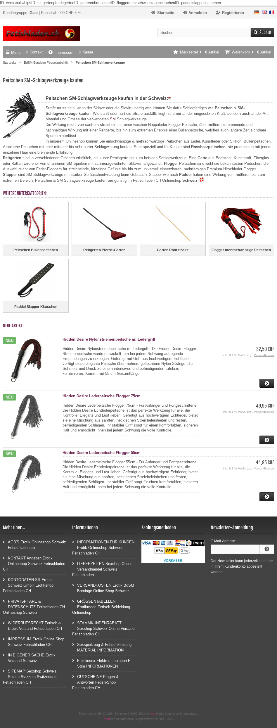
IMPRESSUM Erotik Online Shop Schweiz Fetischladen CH (33, 641)
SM (113, 119)
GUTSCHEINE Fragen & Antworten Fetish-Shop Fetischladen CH (95, 682)
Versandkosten (264, 355)
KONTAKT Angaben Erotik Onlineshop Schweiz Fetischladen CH (34, 563)
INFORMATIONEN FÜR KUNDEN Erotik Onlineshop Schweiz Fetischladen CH (103, 547)
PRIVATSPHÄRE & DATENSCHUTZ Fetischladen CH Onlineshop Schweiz (34, 607)
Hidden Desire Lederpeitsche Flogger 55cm (102, 452)
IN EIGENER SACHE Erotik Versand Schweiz (29, 657)
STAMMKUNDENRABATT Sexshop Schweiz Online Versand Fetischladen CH (103, 628)
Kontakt (34, 52)
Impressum (61, 52)
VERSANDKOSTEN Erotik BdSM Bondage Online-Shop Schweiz (103, 588)
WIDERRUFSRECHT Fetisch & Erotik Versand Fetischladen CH (32, 625)
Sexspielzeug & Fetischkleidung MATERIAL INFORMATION (101, 647)
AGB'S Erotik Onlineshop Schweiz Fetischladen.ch (34, 544)
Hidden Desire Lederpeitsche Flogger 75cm (102, 396)
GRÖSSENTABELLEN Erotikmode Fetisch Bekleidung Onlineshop (101, 607)
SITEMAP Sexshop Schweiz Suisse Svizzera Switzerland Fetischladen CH (30, 676)
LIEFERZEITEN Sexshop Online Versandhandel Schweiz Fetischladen (102, 569)
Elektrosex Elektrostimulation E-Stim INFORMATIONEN (102, 663)
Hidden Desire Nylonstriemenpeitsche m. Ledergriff (109, 339)
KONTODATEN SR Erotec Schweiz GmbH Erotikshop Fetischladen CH (28, 585)
